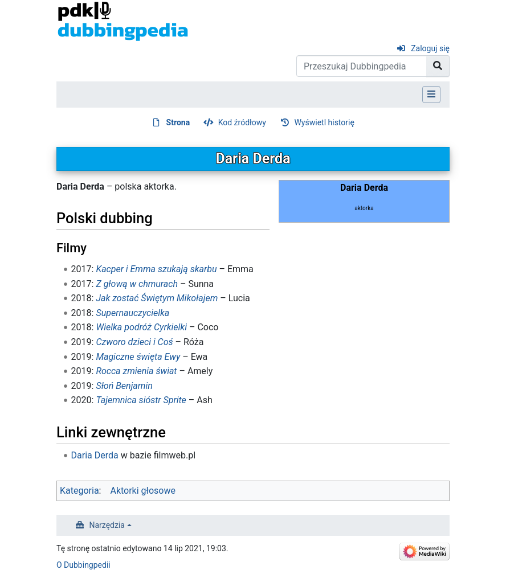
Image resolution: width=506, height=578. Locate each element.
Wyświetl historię (324, 122)
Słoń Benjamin (124, 385)
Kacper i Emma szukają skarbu (156, 269)
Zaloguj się (430, 48)
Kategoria (79, 490)
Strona (178, 122)
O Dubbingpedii (83, 564)
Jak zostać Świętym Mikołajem (157, 298)
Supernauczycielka (132, 313)
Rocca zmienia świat (136, 371)
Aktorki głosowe (142, 490)
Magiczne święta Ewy (138, 356)
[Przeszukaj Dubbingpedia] (361, 66)
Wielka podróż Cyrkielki (141, 327)
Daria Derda (95, 455)
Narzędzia (107, 525)
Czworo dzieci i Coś (134, 342)
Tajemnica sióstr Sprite (141, 400)
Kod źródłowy (242, 122)
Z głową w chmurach (137, 283)
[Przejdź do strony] (438, 66)
